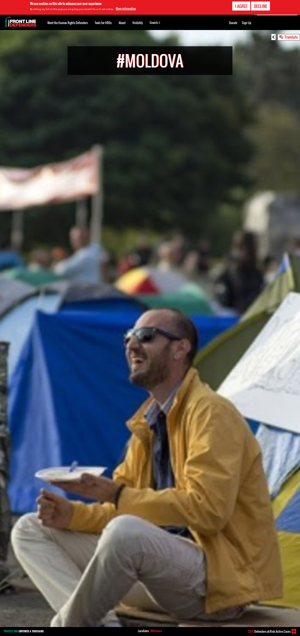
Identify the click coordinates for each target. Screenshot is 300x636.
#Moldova (156, 631)
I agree (241, 6)
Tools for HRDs (103, 22)
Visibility (137, 22)
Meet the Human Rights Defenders (67, 22)
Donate (233, 23)
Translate (291, 37)
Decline (260, 6)
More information (126, 8)
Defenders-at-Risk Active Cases (269, 631)
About (122, 22)
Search (155, 22)
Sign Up (246, 23)
